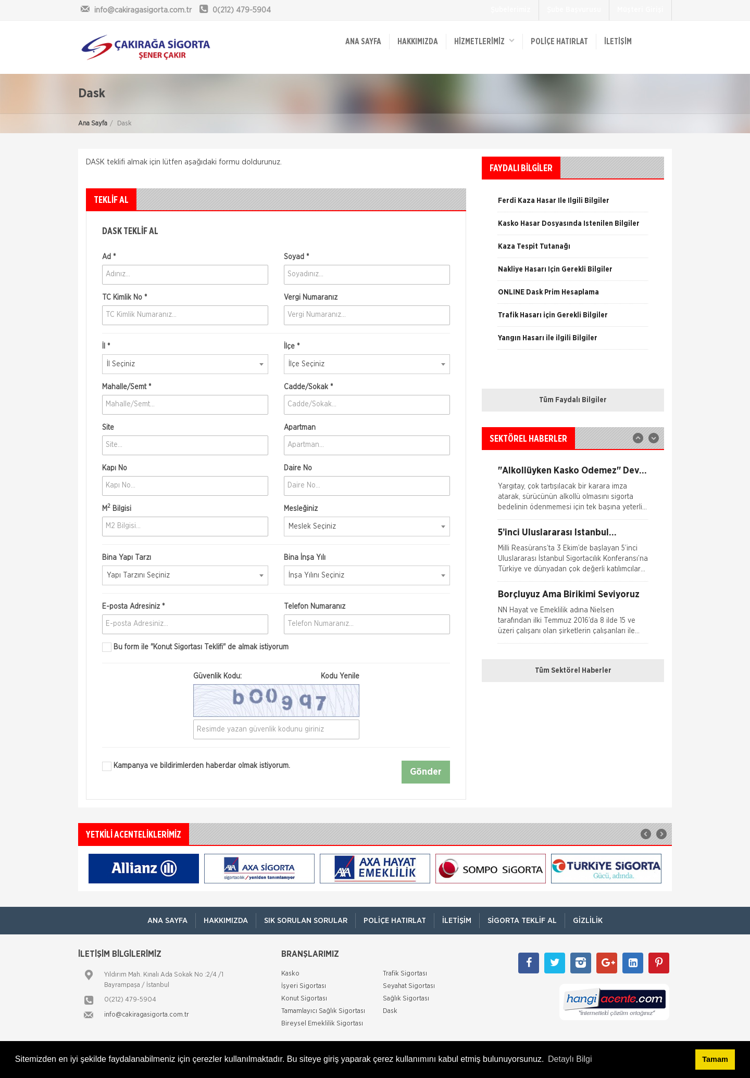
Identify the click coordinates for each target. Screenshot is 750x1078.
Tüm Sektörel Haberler (573, 670)
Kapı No (114, 468)
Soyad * (296, 257)
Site (108, 427)
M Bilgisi (116, 508)
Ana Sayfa (92, 123)
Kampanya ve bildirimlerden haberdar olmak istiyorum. (196, 766)
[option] (572, 273)
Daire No (298, 468)
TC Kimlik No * (124, 297)
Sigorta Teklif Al (522, 921)
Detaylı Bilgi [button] (570, 1059)
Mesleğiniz (301, 508)
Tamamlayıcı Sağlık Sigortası (323, 1011)
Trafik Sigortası (405, 973)
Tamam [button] (715, 1059)
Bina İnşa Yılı (305, 557)
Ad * (109, 257)
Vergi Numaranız (311, 297)
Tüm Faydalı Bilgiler (573, 400)
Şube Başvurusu (574, 10)
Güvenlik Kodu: (276, 676)
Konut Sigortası (304, 998)
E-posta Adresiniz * (133, 606)
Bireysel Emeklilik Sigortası (322, 1023)
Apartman (300, 427)
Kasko (290, 973)
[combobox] (185, 364)
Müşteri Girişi (640, 10)
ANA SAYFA (363, 41)
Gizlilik (588, 921)
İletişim (618, 41)
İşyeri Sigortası (303, 986)
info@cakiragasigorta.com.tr (146, 1014)
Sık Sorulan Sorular (305, 921)
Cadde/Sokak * (308, 387)
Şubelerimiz (511, 10)
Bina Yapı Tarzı (126, 557)
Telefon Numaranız (314, 606)
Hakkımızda (417, 41)
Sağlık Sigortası (406, 998)
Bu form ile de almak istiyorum (195, 647)
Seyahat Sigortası (409, 986)
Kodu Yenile (340, 676)
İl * (106, 346)
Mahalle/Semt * (126, 387)
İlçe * (291, 346)
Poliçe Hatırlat (559, 41)
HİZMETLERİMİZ (484, 41)
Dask (390, 1011)
